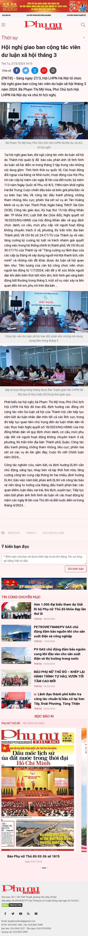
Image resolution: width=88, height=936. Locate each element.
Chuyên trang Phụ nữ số (76, 15)
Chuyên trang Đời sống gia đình (38, 15)
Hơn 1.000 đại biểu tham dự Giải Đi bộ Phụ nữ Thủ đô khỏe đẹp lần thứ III (60, 609)
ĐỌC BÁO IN (44, 716)
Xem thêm (44, 874)
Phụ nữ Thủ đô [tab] (10, 723)
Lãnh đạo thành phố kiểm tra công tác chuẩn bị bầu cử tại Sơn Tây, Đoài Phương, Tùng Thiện (59, 698)
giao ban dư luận (53, 533)
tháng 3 (31, 533)
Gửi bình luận (76, 568)
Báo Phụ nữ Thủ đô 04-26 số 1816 (44, 856)
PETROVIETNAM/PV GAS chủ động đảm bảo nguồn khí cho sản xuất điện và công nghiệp (59, 631)
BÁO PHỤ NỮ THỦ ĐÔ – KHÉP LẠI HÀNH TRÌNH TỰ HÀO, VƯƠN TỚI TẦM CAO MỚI (59, 676)
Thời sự (9, 37)
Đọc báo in (6, 15)
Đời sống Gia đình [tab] (34, 723)
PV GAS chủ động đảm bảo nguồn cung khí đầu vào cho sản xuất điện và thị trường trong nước (60, 654)
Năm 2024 (14, 533)
